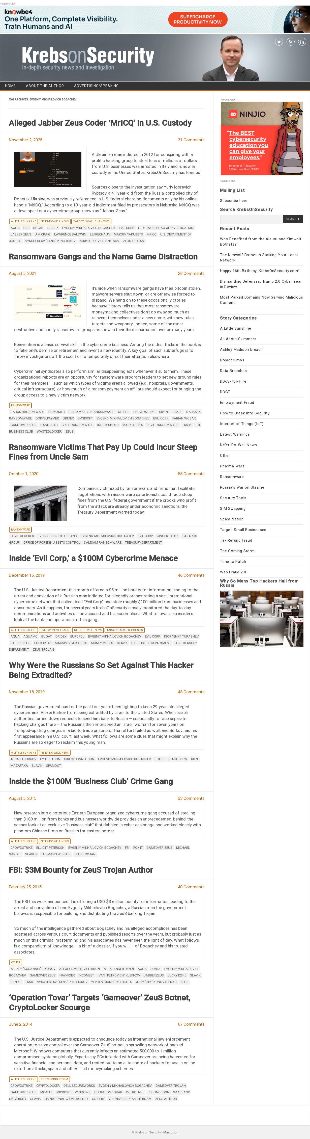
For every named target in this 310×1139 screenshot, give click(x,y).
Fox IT (159, 759)
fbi (127, 848)
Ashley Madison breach (241, 349)
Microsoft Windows (73, 1092)
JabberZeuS (20, 643)
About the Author (45, 86)
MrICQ (152, 234)
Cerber (124, 412)
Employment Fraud (55, 630)
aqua (15, 228)
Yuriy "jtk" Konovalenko (156, 982)
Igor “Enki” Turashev (181, 636)
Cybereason (50, 759)
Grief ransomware (77, 425)
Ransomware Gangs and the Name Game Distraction (103, 256)
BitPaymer (56, 412)
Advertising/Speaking (96, 86)
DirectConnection (79, 759)
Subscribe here (233, 200)
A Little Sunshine (23, 221)
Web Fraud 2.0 (233, 572)
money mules (102, 643)
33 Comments (191, 798)
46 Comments (191, 575)
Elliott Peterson (50, 848)
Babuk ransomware (28, 412)
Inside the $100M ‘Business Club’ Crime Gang (91, 781)
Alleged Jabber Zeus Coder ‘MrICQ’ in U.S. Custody (100, 123)
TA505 (186, 425)
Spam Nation (232, 519)
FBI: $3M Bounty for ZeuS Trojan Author (81, 870)
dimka (155, 969)
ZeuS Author (166, 1099)
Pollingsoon (158, 1092)
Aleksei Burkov (23, 759)
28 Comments (191, 273)
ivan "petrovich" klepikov (119, 975)
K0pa (195, 759)
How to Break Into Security (245, 413)
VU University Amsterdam (129, 1099)
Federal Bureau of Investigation (165, 228)
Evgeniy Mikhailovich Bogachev (88, 228)
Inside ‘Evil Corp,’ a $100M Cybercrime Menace (93, 558)
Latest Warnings (235, 434)
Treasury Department (143, 542)
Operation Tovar (108, 1092)
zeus (70, 431)
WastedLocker (49, 431)
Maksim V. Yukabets (71, 643)
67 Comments (191, 1024)
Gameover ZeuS (24, 425)
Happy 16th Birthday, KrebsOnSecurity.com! (259, 271)
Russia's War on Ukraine (242, 487)
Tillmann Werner (56, 854)
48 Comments (191, 691)
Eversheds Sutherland (57, 536)
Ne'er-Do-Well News (55, 221)
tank (29, 982)
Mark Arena (132, 425)
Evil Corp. (126, 228)
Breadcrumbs (232, 360)
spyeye (16, 982)
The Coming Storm (54, 1079)
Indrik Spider (108, 425)
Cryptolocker (170, 412)
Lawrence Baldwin (70, 234)
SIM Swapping (233, 508)
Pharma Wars (232, 466)
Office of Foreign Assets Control (51, 542)
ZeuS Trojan (133, 241)
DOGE (225, 392)
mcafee (46, 1092)
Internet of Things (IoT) (242, 423)
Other (15, 962)
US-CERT (98, 1099)
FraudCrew (177, 759)
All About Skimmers (238, 339)
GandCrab (49, 425)
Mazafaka (19, 765)
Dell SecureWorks (79, 1086)
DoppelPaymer (47, 418)
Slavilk (31, 854)
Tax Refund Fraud (236, 540)
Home (10, 86)
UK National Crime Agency (66, 1099)
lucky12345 (177, 975)
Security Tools (233, 498)
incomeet (86, 975)
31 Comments (191, 139)
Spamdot (53, 765)
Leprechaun (100, 234)
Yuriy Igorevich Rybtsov (99, 241)
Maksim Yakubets (128, 234)
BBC (26, 228)
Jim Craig (42, 234)
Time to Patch (233, 561)
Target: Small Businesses (91, 221)
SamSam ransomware (102, 542)
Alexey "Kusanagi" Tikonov (33, 969)
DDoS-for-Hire (233, 381)
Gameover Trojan (171, 1086)
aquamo (30, 636)
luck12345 (42, 643)
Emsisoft (85, 418)
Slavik (122, 643)
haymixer (67, 975)
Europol (77, 636)
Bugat (38, 228)
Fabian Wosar (184, 418)
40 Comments (191, 886)
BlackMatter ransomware (91, 412)
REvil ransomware (162, 425)
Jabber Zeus (21, 234)
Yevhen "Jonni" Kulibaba (111, 982)
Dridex (52, 228)
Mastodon (170, 1132)
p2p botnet (135, 1092)
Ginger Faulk (168, 536)
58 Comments (191, 473)
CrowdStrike (144, 412)
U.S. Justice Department (151, 643)
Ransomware (20, 405)
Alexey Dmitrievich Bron (79, 969)
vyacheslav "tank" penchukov (50, 241)
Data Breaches (233, 370)
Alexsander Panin (119, 969)
